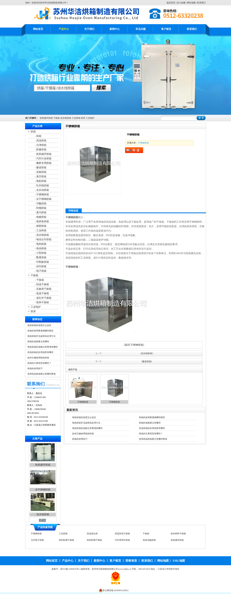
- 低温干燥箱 (41, 293)
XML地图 (178, 560)
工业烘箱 (76, 118)
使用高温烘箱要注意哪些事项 (41, 374)
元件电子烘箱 (37, 540)
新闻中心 (115, 29)
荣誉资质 (131, 560)
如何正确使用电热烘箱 (38, 357)
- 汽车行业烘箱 (43, 158)
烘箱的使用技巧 (35, 368)
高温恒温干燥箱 (122, 533)
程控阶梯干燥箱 (66, 540)
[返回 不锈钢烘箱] (134, 344)
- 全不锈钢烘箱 (43, 199)
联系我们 (201, 2)
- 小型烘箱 (40, 253)
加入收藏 (181, 2)
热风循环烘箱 (46, 118)
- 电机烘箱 (40, 181)
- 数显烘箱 (40, 257)
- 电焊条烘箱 (41, 221)
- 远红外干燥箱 (43, 298)
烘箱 (33, 131)
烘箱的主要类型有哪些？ (39, 363)
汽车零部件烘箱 (122, 540)
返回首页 (171, 2)
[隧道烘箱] (147, 361)
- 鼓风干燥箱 (41, 302)
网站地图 (191, 2)
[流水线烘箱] (147, 353)
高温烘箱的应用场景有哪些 (40, 352)
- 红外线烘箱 (41, 185)
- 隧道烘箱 (40, 167)
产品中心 (64, 29)
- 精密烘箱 (40, 226)
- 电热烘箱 (40, 244)
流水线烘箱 (65, 118)
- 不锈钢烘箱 (41, 194)
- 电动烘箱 (40, 248)
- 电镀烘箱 (40, 217)
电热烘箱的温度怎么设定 (39, 325)
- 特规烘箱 (40, 208)
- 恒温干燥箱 (41, 284)
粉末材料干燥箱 (178, 533)
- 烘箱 (38, 136)
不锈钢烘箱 (143, 143)
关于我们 (89, 29)
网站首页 (38, 29)
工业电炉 (90, 118)
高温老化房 (92, 533)
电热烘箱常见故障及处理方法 (41, 336)
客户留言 (166, 29)
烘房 (83, 118)
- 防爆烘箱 (40, 149)
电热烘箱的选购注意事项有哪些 (42, 347)
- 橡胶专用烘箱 (43, 163)
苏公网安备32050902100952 (115, 590)
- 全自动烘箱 (41, 190)
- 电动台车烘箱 (43, 239)
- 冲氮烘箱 (40, 203)
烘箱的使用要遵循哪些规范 (40, 330)
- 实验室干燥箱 (43, 289)
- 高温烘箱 (40, 140)
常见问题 (141, 29)
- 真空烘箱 (40, 176)
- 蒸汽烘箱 (40, 212)
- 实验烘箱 (40, 172)
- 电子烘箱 (40, 271)
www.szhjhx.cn (124, 569)
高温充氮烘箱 (149, 540)
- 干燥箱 (39, 280)
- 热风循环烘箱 (43, 154)
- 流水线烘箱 (41, 235)
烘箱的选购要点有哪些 (38, 341)
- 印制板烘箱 (41, 262)
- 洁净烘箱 (40, 145)
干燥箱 (56, 118)
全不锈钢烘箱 (42, 490)
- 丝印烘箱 (40, 266)
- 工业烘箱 (40, 230)
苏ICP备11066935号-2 (70, 569)
